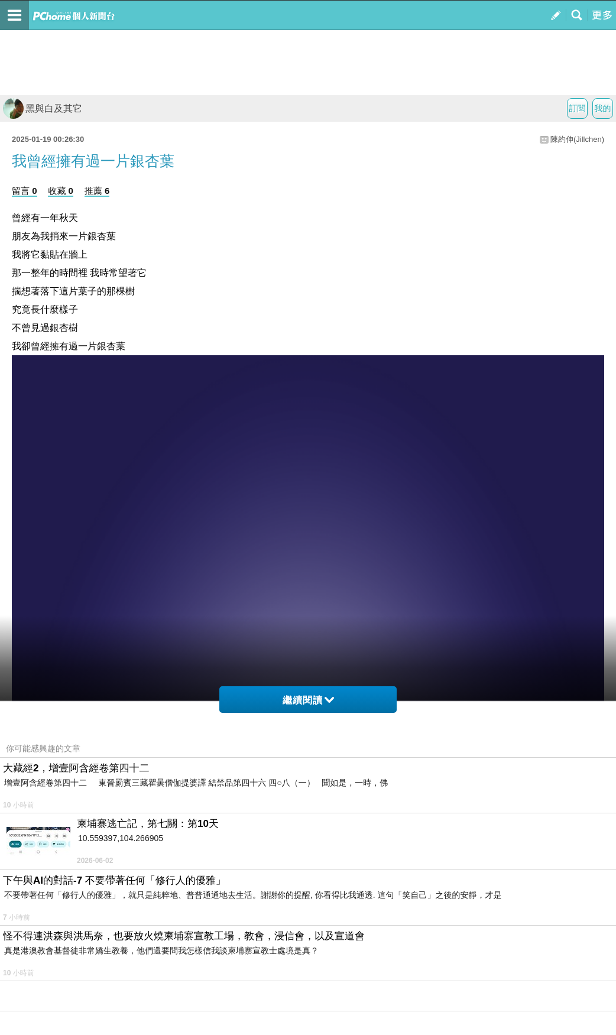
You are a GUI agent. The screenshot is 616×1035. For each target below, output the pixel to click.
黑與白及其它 (42, 108)
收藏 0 (60, 191)
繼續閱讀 (308, 700)
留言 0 (24, 191)
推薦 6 (97, 191)
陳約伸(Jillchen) (577, 139)
